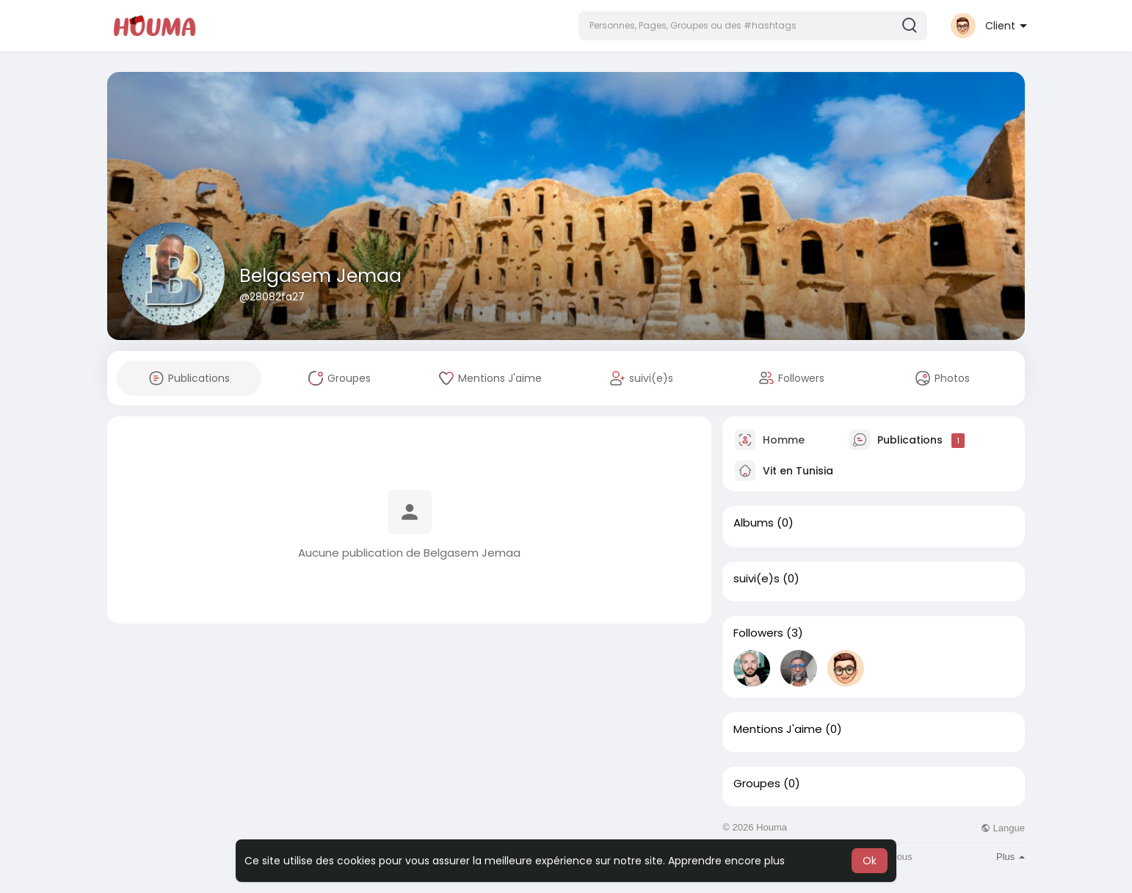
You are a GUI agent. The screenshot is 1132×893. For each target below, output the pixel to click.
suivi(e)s (756, 579)
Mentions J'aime (777, 729)
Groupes (756, 783)
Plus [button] (1010, 856)
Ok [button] (870, 860)
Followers (758, 633)
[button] (752, 25)
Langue (1003, 828)
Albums (753, 523)
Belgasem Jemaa (320, 276)
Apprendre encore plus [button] (726, 860)
